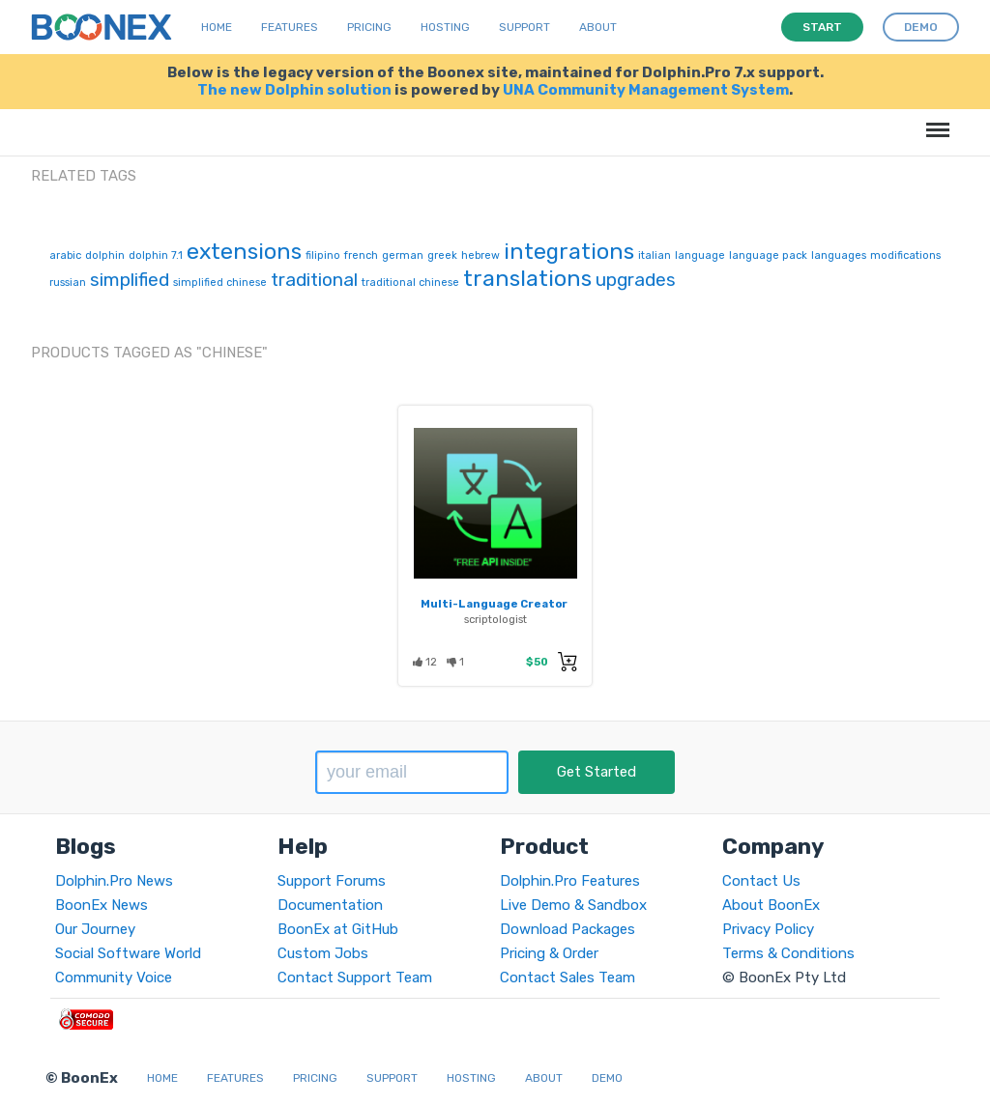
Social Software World (128, 953)
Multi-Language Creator (494, 603)
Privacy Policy (768, 929)
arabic (65, 255)
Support (524, 27)
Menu (934, 120)
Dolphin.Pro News (114, 881)
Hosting (445, 27)
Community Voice (113, 977)
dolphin (105, 255)
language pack (768, 255)
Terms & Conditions (788, 953)
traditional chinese (410, 282)
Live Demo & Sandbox (573, 905)
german (402, 255)
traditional (314, 280)
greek (442, 255)
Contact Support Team (354, 977)
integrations (569, 251)
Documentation (330, 905)
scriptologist (495, 619)
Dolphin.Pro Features (570, 881)
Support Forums (331, 881)
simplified (129, 280)
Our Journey (95, 929)
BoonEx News (101, 905)
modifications (905, 255)
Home (216, 27)
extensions (244, 251)
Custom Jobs (322, 953)
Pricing (369, 27)
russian (67, 282)
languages (838, 255)
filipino (323, 255)
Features (289, 27)
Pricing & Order (549, 953)
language (700, 255)
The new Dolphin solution (294, 90)
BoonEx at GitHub (337, 929)
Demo (607, 1078)
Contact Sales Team (567, 977)
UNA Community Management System (646, 90)
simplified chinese (220, 282)
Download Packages (567, 929)
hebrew (480, 255)
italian (654, 255)
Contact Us (761, 881)
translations (527, 278)
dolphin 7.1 (156, 255)
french (361, 255)
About (598, 27)
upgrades (636, 280)
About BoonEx (771, 905)
